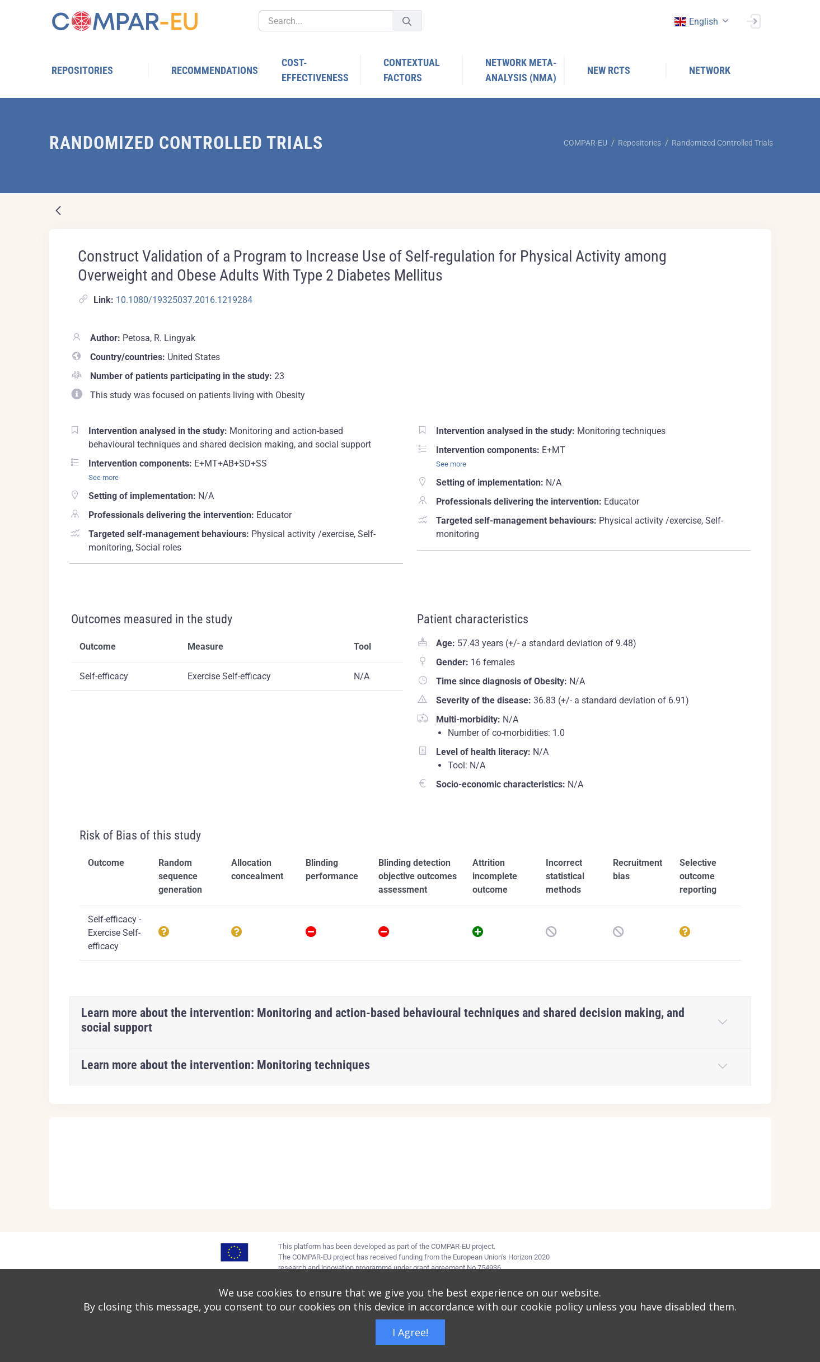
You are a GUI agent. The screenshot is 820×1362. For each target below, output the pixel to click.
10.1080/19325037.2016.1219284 (184, 300)
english (696, 21)
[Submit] (407, 21)
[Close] (755, 1127)
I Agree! (410, 1332)
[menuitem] (100, 70)
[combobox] (701, 21)
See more (103, 477)
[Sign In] (753, 20)
